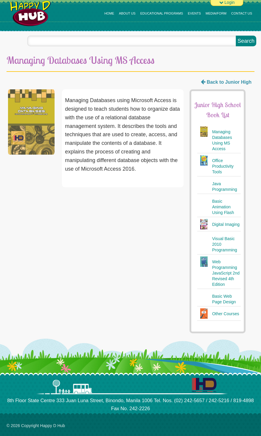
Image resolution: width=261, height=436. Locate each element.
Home (109, 13)
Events (194, 13)
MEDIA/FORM (216, 13)
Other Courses (225, 313)
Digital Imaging (226, 224)
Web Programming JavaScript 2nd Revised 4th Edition (226, 273)
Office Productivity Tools (222, 166)
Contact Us (241, 13)
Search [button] (246, 41)
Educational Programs (161, 13)
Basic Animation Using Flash (223, 207)
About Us (127, 13)
